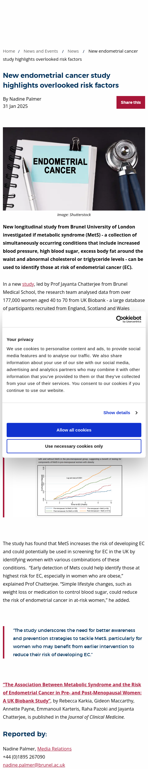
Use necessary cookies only (74, 446)
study (28, 284)
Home (9, 51)
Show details (116, 412)
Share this (131, 102)
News (73, 51)
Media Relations (54, 749)
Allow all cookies (74, 429)
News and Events (41, 51)
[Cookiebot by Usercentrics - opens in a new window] (116, 319)
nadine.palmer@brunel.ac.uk (34, 765)
